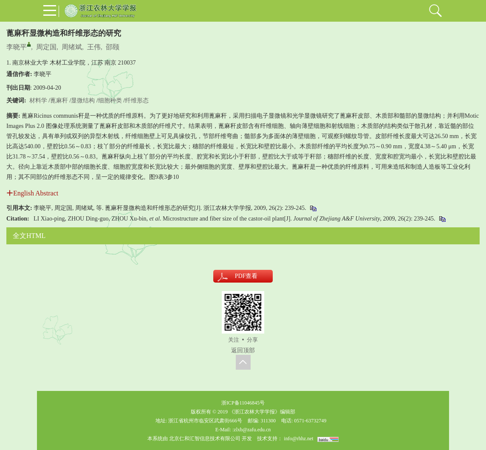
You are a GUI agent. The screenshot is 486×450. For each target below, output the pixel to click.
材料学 (38, 100)
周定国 (46, 47)
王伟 (94, 47)
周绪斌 (72, 47)
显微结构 (83, 100)
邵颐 (112, 47)
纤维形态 (137, 100)
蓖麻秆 (59, 100)
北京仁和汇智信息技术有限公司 (204, 439)
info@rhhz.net (298, 439)
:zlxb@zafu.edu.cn (251, 430)
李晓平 (16, 47)
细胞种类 (110, 100)
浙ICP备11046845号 (243, 403)
